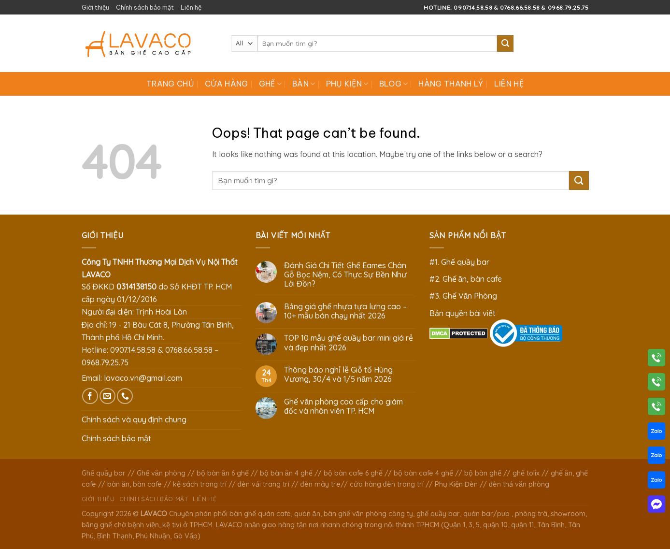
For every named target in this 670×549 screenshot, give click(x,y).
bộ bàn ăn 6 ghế (223, 473)
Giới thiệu (95, 7)
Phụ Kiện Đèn (456, 484)
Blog (393, 83)
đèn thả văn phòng (519, 484)
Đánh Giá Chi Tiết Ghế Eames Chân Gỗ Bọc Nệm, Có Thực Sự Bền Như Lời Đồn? (345, 275)
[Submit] (505, 43)
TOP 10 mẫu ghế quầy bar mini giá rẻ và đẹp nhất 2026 (348, 342)
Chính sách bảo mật (145, 7)
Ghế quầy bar (104, 473)
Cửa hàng (226, 83)
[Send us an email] (107, 396)
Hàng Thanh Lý (450, 83)
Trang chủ (170, 83)
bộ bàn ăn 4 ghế (286, 473)
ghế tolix (526, 473)
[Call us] (125, 396)
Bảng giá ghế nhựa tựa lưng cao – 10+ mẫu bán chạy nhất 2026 (345, 311)
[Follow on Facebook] (90, 396)
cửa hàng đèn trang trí (387, 484)
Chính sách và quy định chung (134, 419)
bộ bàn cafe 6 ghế (353, 473)
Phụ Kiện (347, 83)
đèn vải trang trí (263, 484)
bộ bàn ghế (482, 473)
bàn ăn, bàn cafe (134, 484)
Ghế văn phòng (161, 473)
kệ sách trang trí (200, 484)
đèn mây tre (320, 484)
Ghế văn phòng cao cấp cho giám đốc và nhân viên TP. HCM (343, 406)
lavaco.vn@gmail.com (143, 378)
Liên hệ (191, 7)
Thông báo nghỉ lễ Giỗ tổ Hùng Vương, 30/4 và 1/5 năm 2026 (338, 374)
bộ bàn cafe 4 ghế (423, 473)
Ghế (270, 83)
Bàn (303, 83)
